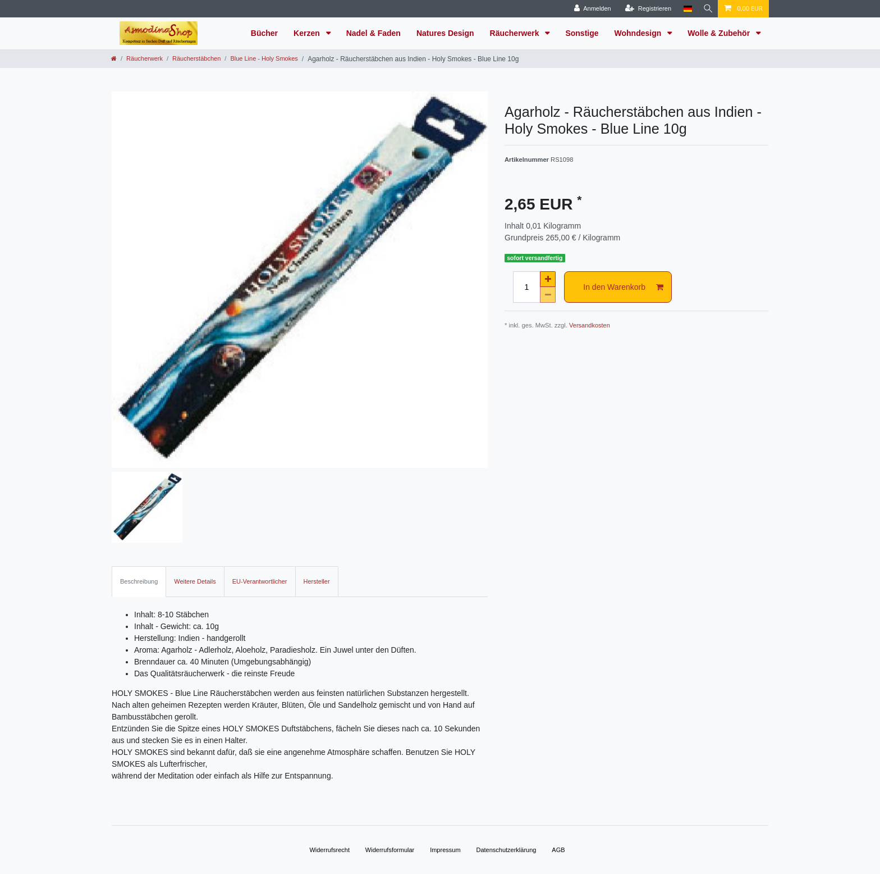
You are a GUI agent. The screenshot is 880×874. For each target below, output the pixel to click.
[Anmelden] (590, 8)
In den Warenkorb (623, 288)
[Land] (685, 8)
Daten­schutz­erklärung (506, 849)
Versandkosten (589, 325)
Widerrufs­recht (329, 849)
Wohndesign (639, 33)
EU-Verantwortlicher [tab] (259, 581)
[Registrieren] (645, 8)
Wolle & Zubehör (720, 33)
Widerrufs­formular (389, 849)
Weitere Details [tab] (195, 581)
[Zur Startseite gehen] (114, 58)
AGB (558, 849)
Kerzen (308, 33)
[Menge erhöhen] (548, 279)
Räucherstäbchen (196, 58)
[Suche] (706, 8)
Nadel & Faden (373, 33)
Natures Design (445, 33)
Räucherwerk (516, 33)
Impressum (445, 849)
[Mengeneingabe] (526, 287)
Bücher (264, 33)
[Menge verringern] (548, 295)
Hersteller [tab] (317, 581)
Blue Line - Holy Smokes (263, 58)
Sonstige (581, 33)
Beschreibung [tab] (139, 581)
